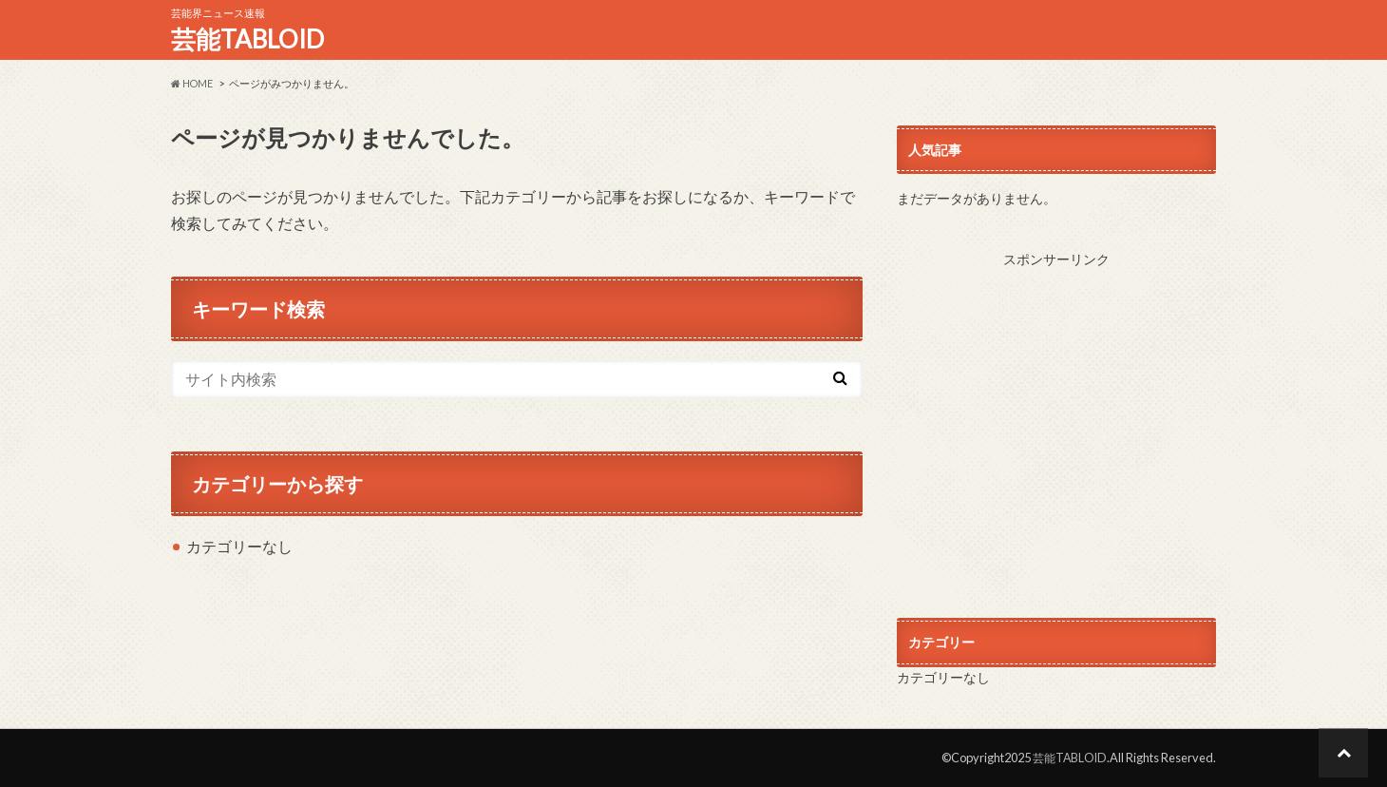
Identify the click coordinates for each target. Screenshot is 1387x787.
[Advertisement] (1056, 424)
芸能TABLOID (247, 39)
